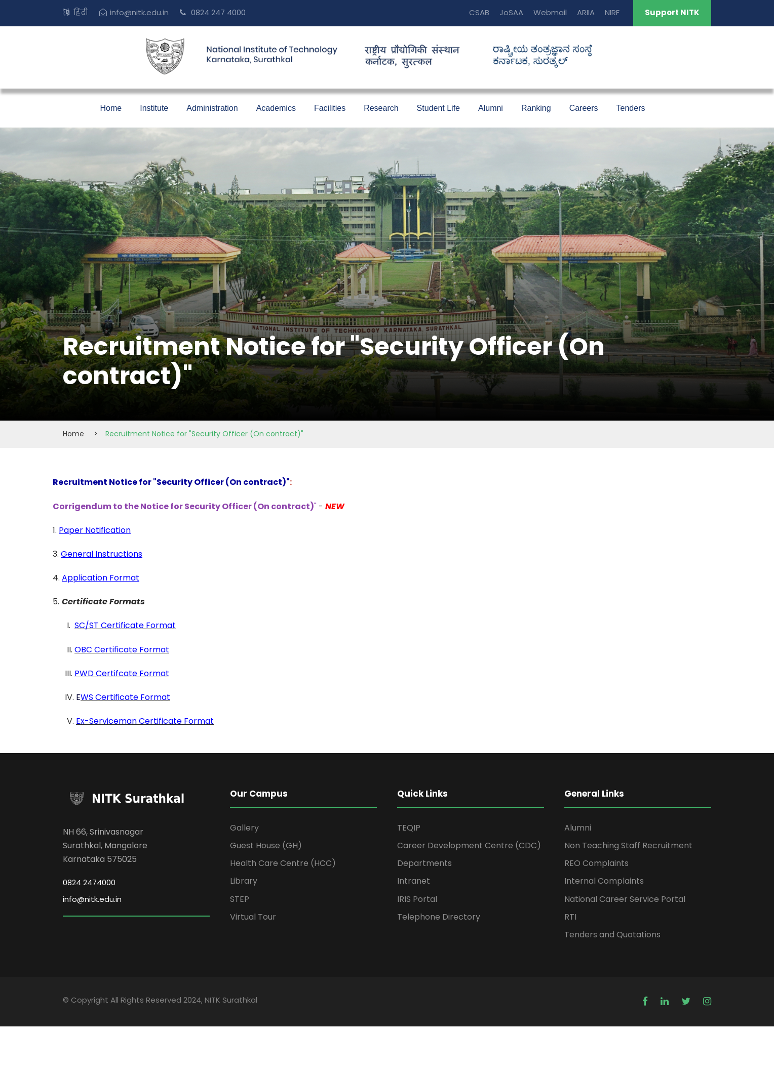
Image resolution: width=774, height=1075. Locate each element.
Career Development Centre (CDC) (469, 845)
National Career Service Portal (624, 899)
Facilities (329, 108)
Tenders (630, 108)
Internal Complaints (604, 881)
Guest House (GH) (266, 845)
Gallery (244, 828)
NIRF (612, 12)
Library (243, 881)
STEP (239, 899)
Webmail (550, 12)
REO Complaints (596, 863)
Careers (583, 108)
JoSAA (511, 12)
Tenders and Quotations (612, 934)
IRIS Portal (417, 899)
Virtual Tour (253, 917)
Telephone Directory (438, 917)
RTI (570, 917)
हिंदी (80, 12)
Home (111, 108)
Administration (212, 108)
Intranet (413, 881)
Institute (154, 108)
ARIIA (586, 12)
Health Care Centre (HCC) (283, 863)
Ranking (536, 108)
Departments (424, 863)
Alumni (490, 108)
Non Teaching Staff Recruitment (628, 845)
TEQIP (408, 828)
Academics (276, 108)
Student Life (438, 108)
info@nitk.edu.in (139, 12)
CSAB (479, 12)
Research (381, 108)
